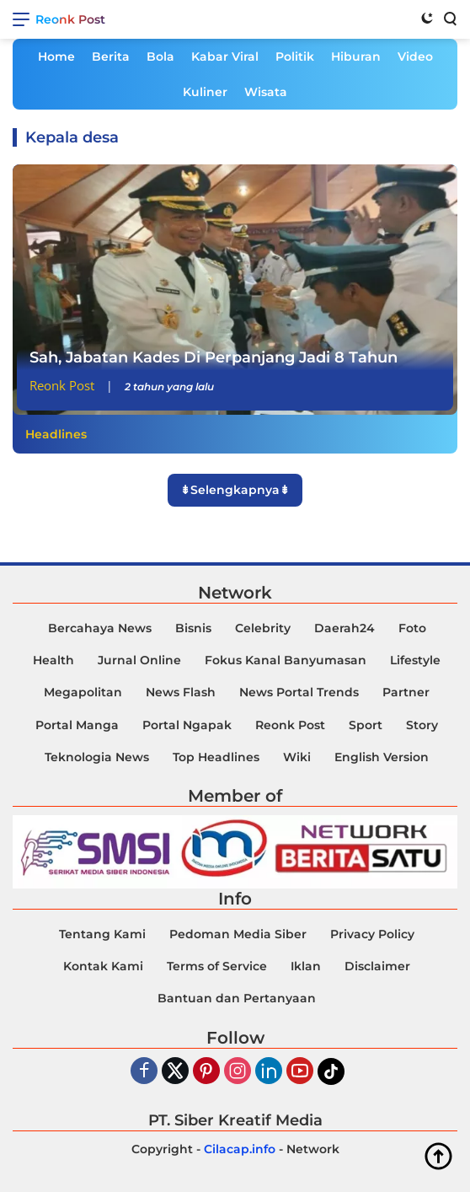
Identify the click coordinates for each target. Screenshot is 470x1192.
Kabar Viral (225, 56)
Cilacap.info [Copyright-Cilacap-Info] (239, 1149)
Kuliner (205, 91)
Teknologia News (97, 757)
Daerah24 (344, 628)
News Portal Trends (299, 692)
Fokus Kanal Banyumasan (285, 660)
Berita (111, 56)
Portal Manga (77, 725)
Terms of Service (217, 966)
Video (415, 56)
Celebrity (263, 628)
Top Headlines (216, 757)
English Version (381, 757)
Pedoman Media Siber (238, 934)
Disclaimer (377, 966)
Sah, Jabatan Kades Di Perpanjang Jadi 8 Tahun (213, 357)
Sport (365, 725)
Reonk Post (70, 19)
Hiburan (356, 56)
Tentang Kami (102, 934)
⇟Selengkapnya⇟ (235, 489)
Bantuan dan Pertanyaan (237, 998)
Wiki (297, 757)
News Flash (181, 692)
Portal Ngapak (187, 725)
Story (422, 725)
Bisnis (193, 628)
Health (53, 660)
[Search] (449, 17)
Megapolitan (83, 692)
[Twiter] (175, 1072)
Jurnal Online (139, 660)
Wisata (265, 91)
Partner (406, 692)
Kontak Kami (103, 966)
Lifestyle (415, 660)
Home (56, 56)
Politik (294, 56)
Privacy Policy (372, 934)
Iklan (306, 966)
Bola (160, 56)
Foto (412, 628)
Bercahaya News (100, 628)
